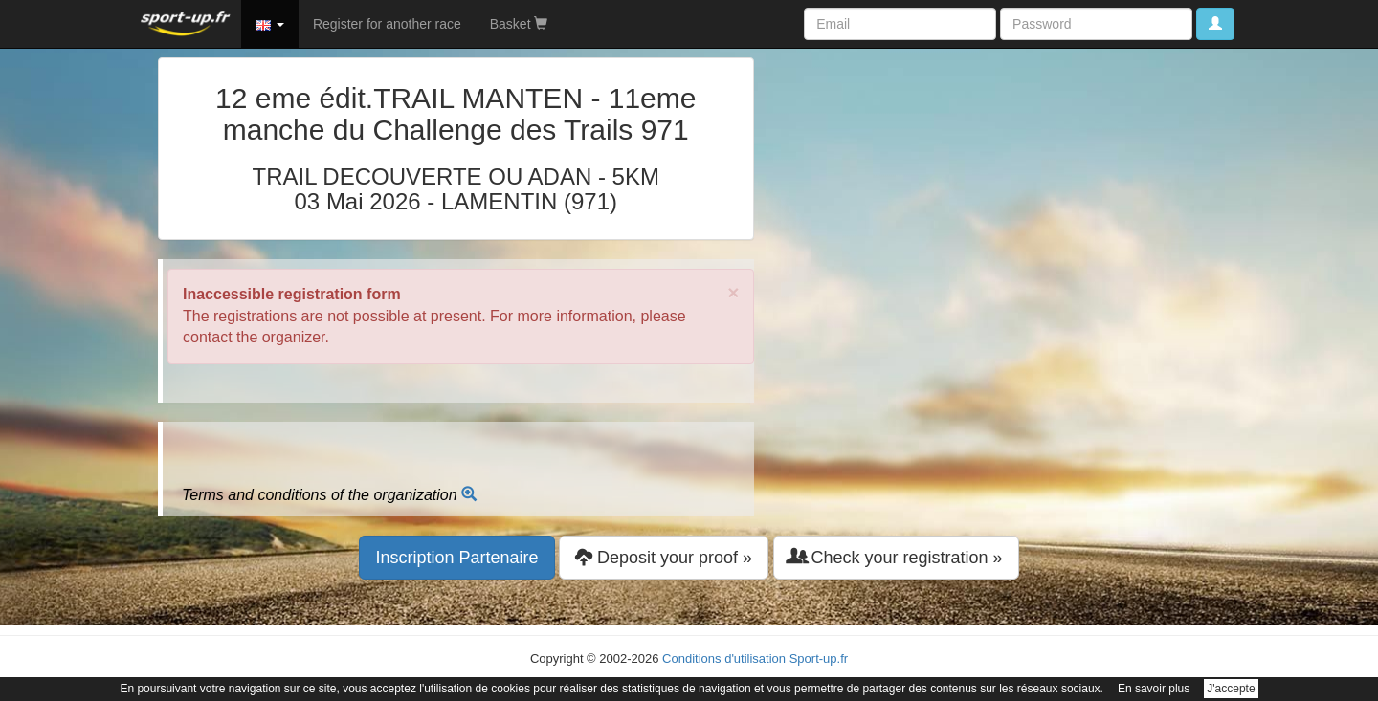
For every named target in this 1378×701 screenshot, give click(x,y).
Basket (519, 24)
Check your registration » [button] (896, 557)
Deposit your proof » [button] (663, 557)
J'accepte (1231, 688)
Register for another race (387, 24)
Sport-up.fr (818, 658)
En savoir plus (1153, 688)
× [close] (733, 292)
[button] (270, 24)
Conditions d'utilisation (724, 658)
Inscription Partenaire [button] (456, 557)
